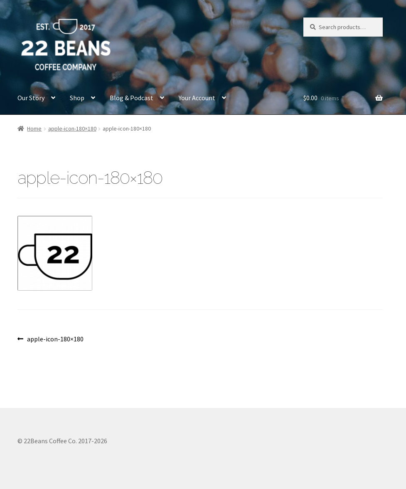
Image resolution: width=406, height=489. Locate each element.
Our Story (30, 98)
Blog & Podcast (131, 98)
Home (34, 128)
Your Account (197, 98)
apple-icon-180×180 (72, 128)
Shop (77, 98)
